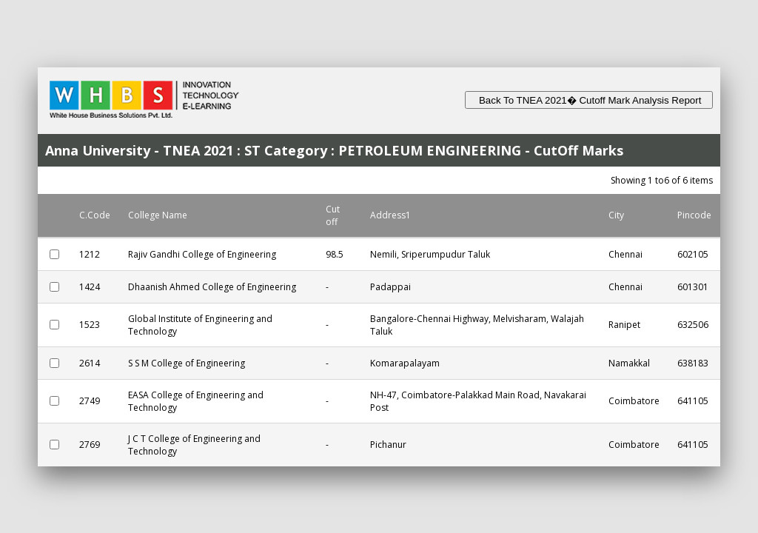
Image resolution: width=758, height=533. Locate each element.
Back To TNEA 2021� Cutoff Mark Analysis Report (589, 100)
